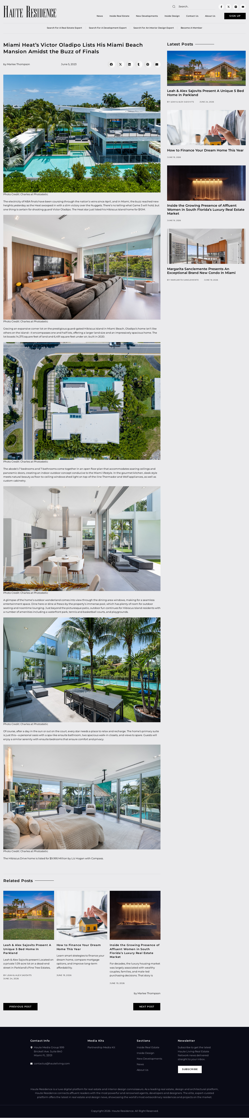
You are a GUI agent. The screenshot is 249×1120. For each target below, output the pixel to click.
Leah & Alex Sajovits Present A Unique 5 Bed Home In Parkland (27, 950)
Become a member (191, 29)
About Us (203, 16)
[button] (111, 65)
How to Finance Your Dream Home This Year (205, 151)
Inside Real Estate (112, 16)
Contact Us (185, 16)
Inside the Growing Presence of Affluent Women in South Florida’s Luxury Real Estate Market (206, 211)
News (93, 16)
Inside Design (165, 16)
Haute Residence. (123, 1113)
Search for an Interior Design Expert (153, 29)
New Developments (140, 16)
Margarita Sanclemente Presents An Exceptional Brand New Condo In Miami (201, 272)
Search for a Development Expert (108, 29)
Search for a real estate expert (64, 29)
